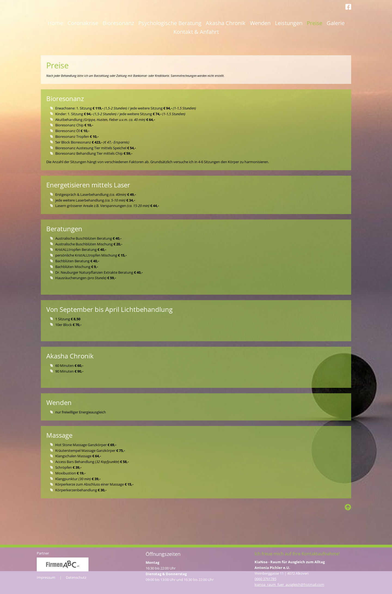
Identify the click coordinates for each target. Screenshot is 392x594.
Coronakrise (83, 46)
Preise (314, 46)
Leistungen (288, 46)
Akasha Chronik (226, 46)
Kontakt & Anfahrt (196, 55)
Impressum (46, 577)
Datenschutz (76, 577)
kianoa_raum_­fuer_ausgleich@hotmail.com (289, 584)
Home (55, 46)
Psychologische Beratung (169, 46)
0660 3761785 (265, 579)
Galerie (336, 46)
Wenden (260, 46)
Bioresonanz (118, 46)
